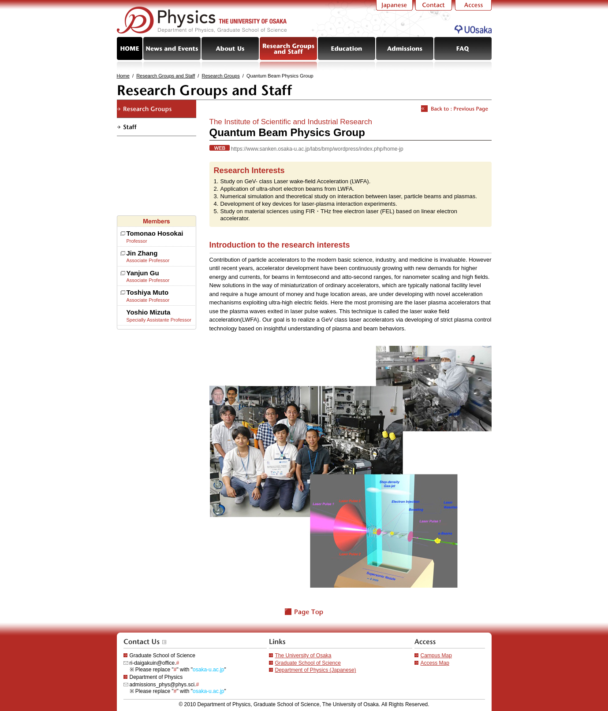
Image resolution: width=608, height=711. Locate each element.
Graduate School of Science (308, 663)
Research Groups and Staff (165, 75)
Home (123, 75)
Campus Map (436, 655)
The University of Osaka (303, 655)
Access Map (435, 663)
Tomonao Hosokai (155, 233)
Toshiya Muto (148, 292)
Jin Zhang (142, 253)
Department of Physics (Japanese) (315, 670)
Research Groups (221, 75)
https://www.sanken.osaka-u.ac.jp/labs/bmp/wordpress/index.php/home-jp (317, 149)
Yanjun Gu (143, 273)
